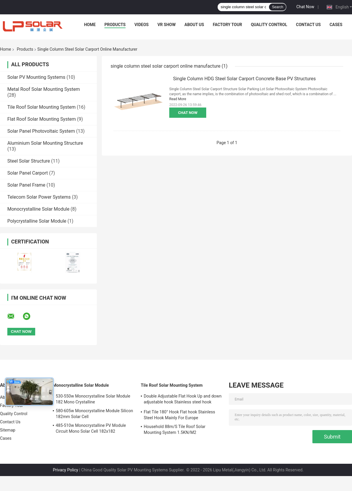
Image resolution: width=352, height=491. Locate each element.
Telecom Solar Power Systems (39, 197)
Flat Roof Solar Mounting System (41, 119)
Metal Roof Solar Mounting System (43, 89)
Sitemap (7, 430)
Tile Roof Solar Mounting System (41, 107)
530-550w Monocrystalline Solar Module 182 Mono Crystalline (93, 399)
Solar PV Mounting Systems (36, 77)
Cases (335, 24)
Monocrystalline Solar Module (38, 209)
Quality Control (269, 24)
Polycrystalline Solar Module (36, 221)
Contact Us (308, 24)
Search (277, 7)
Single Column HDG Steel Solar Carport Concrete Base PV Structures (244, 78)
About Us (194, 24)
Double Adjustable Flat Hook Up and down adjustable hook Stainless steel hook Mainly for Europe (182, 400)
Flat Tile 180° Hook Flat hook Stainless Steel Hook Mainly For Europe (179, 415)
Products (115, 24)
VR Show (167, 24)
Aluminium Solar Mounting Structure (45, 143)
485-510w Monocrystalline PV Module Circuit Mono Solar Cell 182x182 (91, 428)
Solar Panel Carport (27, 173)
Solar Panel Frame (26, 185)
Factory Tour (227, 24)
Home (90, 24)
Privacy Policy (65, 470)
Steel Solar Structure (28, 161)
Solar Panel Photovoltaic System (41, 131)
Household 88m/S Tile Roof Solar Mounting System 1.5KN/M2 (174, 429)
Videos (141, 24)
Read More (177, 99)
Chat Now (305, 6)
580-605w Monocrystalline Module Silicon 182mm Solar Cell (94, 413)
